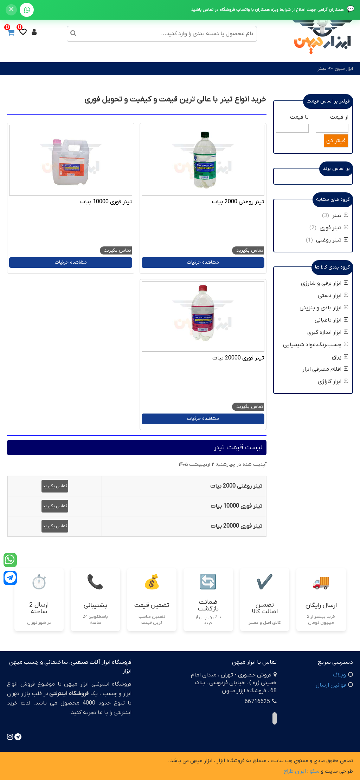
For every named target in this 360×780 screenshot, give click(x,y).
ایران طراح (295, 771)
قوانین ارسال (331, 685)
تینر (322, 68)
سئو (315, 771)
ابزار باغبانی (331, 320)
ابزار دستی (333, 295)
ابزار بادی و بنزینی (324, 307)
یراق (340, 357)
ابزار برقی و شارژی (324, 283)
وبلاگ (339, 675)
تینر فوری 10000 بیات (106, 201)
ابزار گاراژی (333, 381)
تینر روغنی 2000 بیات (238, 201)
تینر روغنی (332, 240)
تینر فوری (334, 227)
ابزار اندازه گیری (327, 332)
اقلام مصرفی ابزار (325, 369)
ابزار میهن (344, 69)
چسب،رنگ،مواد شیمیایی (315, 344)
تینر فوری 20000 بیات (238, 358)
